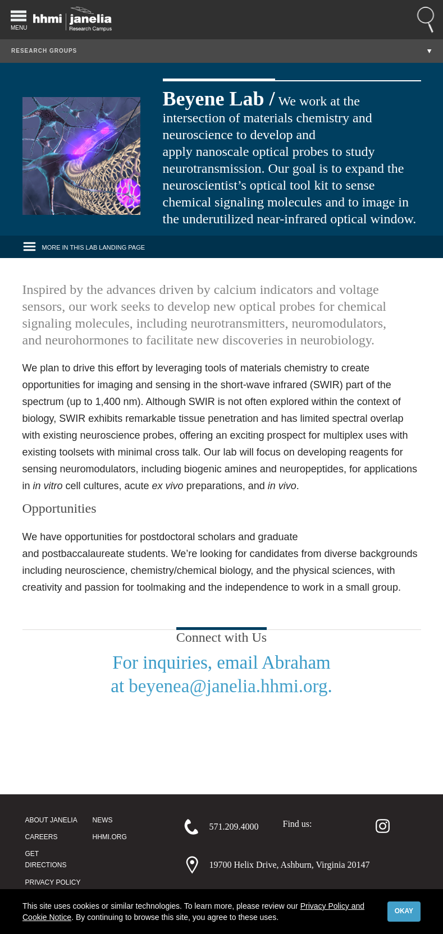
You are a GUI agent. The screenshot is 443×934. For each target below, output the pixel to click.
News (103, 820)
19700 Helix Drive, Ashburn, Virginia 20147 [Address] (289, 864)
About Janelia (51, 820)
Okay (404, 911)
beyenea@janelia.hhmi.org (228, 686)
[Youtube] (405, 826)
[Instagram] (377, 826)
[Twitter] (350, 826)
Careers (41, 837)
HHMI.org (110, 837)
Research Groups (44, 51)
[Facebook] (324, 826)
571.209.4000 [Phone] (234, 826)
